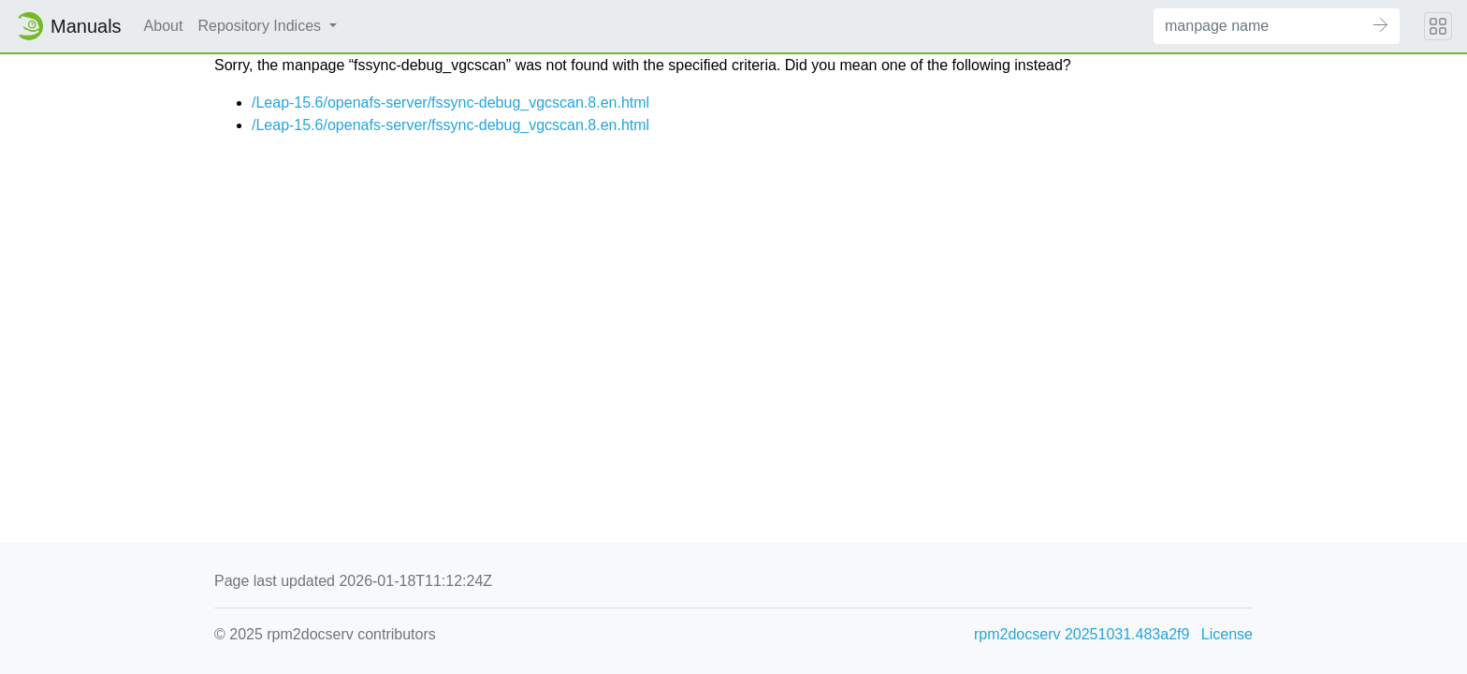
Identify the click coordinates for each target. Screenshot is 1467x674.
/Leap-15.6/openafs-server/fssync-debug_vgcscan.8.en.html (450, 102)
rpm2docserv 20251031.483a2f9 (1081, 634)
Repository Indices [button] (261, 26)
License (1227, 634)
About (163, 26)
